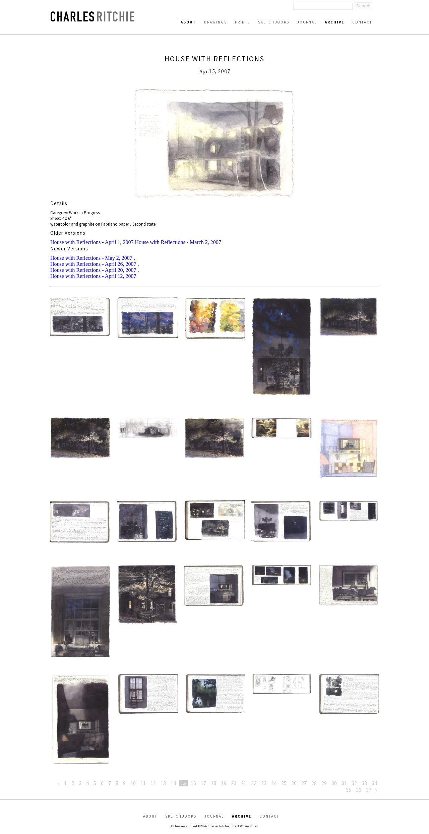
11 (143, 783)
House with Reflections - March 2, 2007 (178, 242)
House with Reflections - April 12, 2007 (93, 276)
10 (133, 783)
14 (173, 783)
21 (243, 783)
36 (358, 789)
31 (344, 783)
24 (274, 783)
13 (163, 783)
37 (368, 789)
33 (364, 783)
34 (374, 783)
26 (294, 783)
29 (324, 783)
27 (304, 783)
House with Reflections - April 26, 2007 (93, 264)
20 (233, 783)
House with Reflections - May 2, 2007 (91, 258)
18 (213, 783)
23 (263, 783)
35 (348, 789)
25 (284, 783)
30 (334, 783)
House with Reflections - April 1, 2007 (91, 242)
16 (193, 783)
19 (223, 783)
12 (153, 783)
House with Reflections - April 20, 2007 (93, 270)
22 (253, 783)
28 (314, 783)
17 (203, 783)
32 (354, 783)
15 (183, 783)
